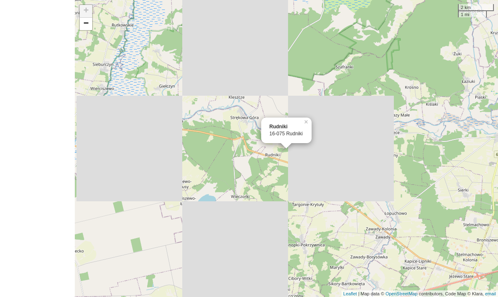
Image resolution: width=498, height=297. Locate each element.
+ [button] (86, 11)
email (490, 293)
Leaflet (350, 293)
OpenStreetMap (402, 293)
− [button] (86, 24)
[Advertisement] (37, 148)
